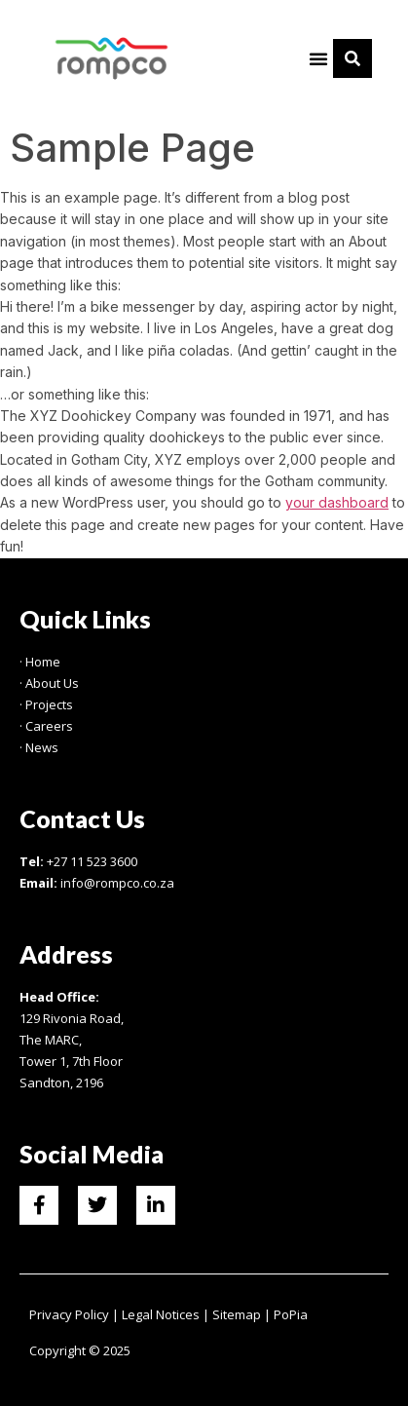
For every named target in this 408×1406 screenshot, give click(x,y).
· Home (39, 661)
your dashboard (337, 502)
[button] (318, 58)
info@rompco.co (108, 883)
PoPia (291, 1314)
